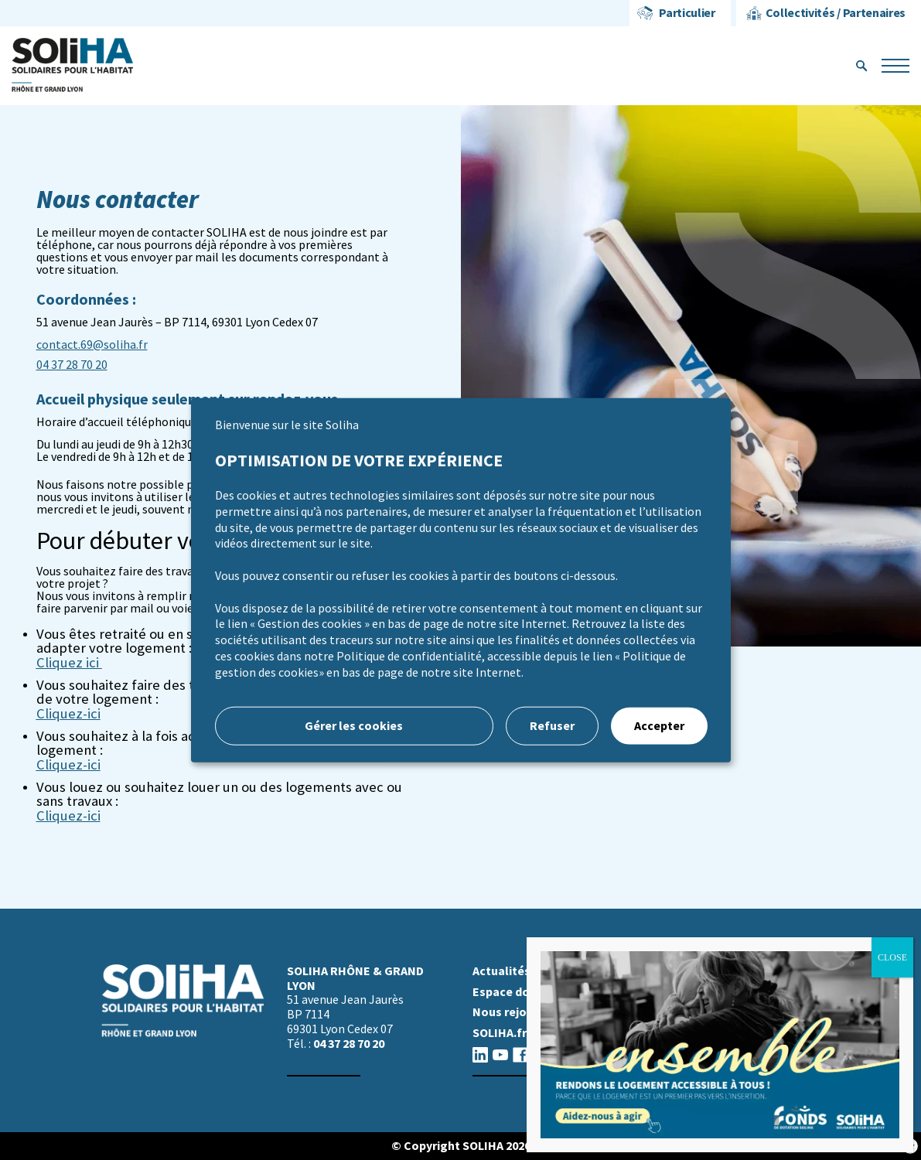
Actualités (501, 971)
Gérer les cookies (354, 725)
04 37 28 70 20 (71, 365)
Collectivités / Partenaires (836, 13)
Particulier (687, 13)
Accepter (659, 725)
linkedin (480, 1054)
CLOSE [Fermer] (892, 957)
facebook (520, 1054)
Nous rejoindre (513, 1012)
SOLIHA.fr (499, 1033)
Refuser (552, 725)
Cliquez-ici (68, 816)
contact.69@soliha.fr (92, 345)
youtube (500, 1054)
